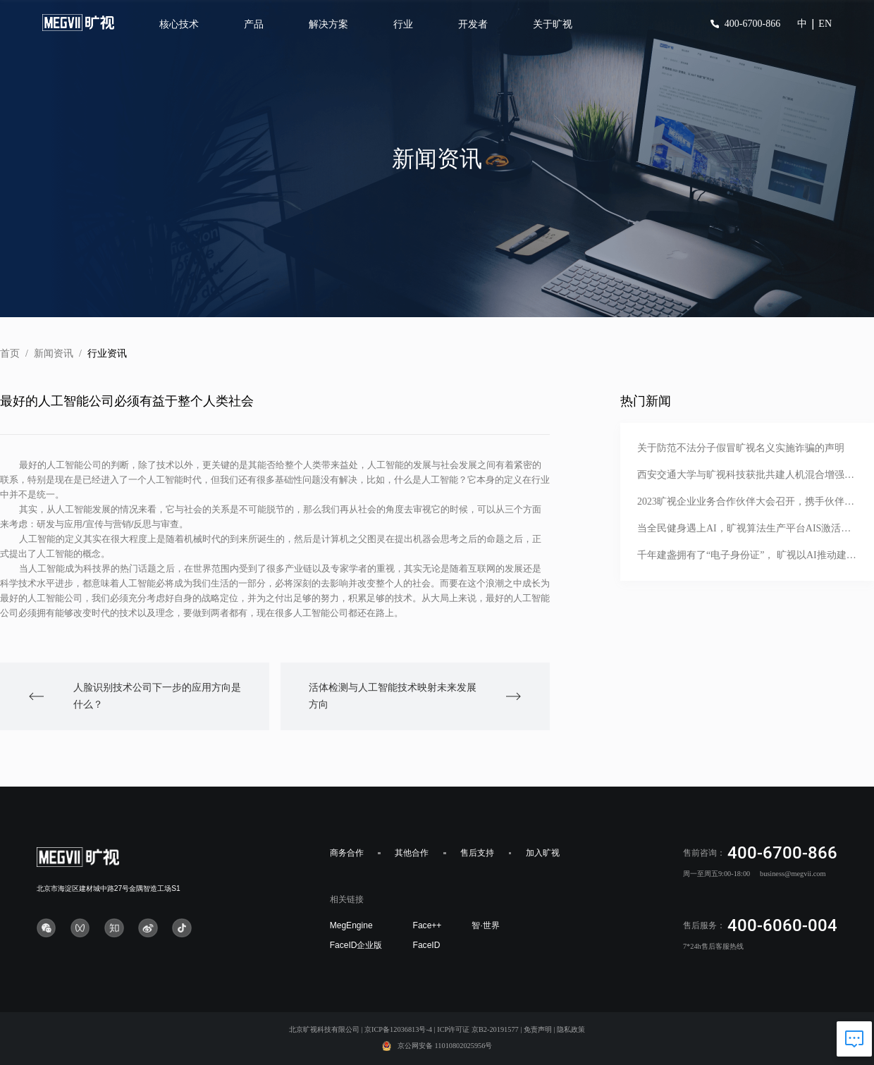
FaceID (427, 945)
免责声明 (538, 1029)
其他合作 (412, 853)
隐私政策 (571, 1029)
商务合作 (347, 853)
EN (825, 23)
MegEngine (351, 925)
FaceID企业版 (356, 945)
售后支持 (477, 853)
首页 (10, 353)
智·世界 (485, 925)
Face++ (427, 925)
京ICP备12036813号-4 (398, 1029)
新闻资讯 (53, 353)
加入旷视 (543, 853)
